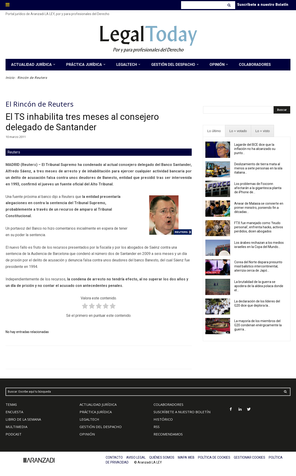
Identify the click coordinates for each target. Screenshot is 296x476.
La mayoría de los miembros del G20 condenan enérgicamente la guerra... (258, 325)
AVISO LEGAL (136, 457)
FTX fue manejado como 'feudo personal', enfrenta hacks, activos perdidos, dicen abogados (258, 227)
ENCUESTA (14, 411)
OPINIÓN (87, 434)
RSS (157, 426)
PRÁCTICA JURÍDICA (96, 411)
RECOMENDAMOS (168, 434)
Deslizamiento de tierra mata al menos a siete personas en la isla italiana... (258, 168)
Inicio (10, 77)
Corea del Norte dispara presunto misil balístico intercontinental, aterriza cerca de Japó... (258, 266)
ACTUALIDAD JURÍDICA (98, 404)
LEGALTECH (89, 419)
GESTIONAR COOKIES (249, 457)
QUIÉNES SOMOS (161, 457)
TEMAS (11, 404)
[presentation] (214, 131)
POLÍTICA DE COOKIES (214, 457)
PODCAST (14, 434)
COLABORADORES (168, 404)
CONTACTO (114, 457)
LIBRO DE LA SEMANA (23, 419)
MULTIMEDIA (16, 426)
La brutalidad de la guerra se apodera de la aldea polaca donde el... (258, 286)
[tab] (214, 131)
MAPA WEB (186, 457)
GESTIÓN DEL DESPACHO (101, 426)
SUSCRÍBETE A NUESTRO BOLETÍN (182, 411)
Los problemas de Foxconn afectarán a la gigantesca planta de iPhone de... (257, 188)
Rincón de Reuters (32, 77)
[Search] (229, 5)
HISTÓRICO (163, 419)
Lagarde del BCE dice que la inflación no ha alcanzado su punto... (254, 149)
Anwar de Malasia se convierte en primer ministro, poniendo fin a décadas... (258, 208)
